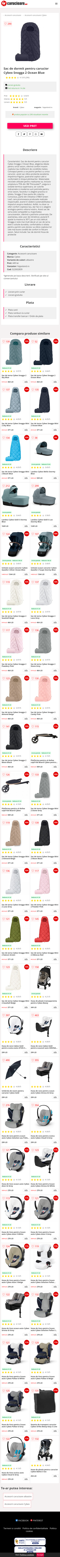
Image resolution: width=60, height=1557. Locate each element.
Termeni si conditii (12, 1528)
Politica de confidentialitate (35, 1528)
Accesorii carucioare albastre (18, 1496)
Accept (40, 1554)
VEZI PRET (30, 126)
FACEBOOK (22, 1520)
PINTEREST (36, 1520)
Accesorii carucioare (13, 15)
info (26, 381)
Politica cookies (27, 1554)
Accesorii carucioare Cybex (36, 15)
